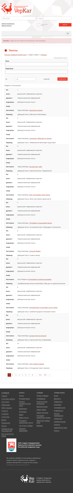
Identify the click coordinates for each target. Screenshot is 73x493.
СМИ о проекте (7, 408)
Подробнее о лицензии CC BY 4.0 (18, 465)
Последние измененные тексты (26, 422)
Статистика (5, 417)
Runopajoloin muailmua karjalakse (39, 279)
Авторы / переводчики (58, 415)
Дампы (4, 420)
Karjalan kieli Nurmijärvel (37, 336)
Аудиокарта (23, 409)
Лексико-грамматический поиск (15, 55)
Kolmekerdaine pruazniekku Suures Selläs (43, 308)
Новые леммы (41, 410)
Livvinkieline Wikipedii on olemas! (40, 138)
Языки (56, 396)
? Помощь (43, 55)
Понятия (57, 425)
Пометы (56, 431)
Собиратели (58, 419)
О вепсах (5, 411)
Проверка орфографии (23, 430)
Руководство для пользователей (7, 430)
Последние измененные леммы (43, 417)
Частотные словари (26, 426)
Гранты (4, 426)
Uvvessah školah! (35, 251)
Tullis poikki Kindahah (36, 364)
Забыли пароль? (7, 25)
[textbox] (7, 64)
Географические (59, 408)
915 (40, 375)
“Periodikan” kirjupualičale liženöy (40, 223)
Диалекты (57, 399)
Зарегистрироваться (8, 23)
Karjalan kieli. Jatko (35, 167)
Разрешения (6, 423)
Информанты (58, 411)
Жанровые (57, 405)
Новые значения (42, 413)
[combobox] (36, 64)
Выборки (40, 426)
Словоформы (41, 399)
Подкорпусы (58, 402)
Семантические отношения (42, 403)
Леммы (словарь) (42, 396)
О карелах (5, 414)
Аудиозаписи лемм (60, 428)
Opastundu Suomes (36, 110)
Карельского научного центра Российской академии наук (29, 446)
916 (45, 375)
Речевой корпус (24, 399)
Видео (21, 415)
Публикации (6, 405)
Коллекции (23, 412)
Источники (5, 402)
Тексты (21, 396)
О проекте (5, 393)
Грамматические (60, 422)
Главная (4, 396)
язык (7, 61)
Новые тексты (24, 418)
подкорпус (9, 68)
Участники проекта (8, 399)
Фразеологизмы (42, 407)
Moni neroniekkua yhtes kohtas (39, 195)
